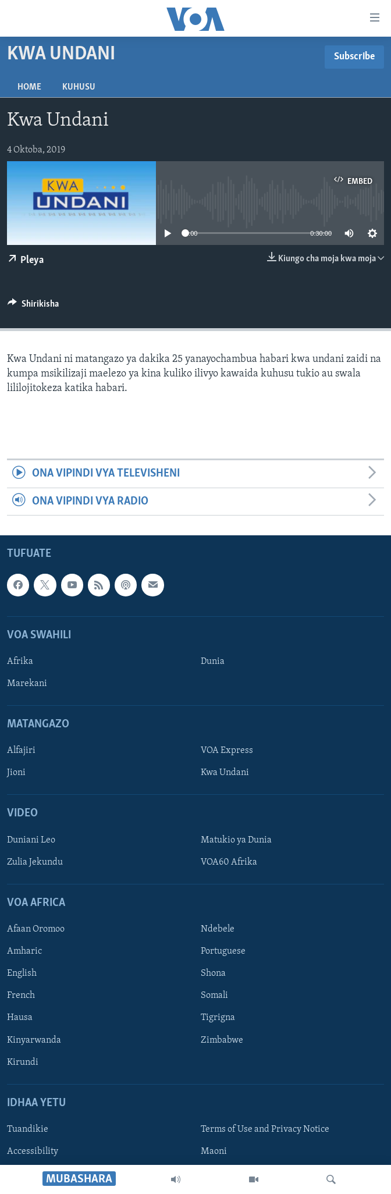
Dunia (213, 661)
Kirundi (22, 1062)
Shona (213, 973)
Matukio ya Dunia (236, 840)
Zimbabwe (222, 1040)
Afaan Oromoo (36, 929)
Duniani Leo (31, 840)
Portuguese (223, 951)
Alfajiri (21, 751)
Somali (214, 996)
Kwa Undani (225, 773)
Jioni (16, 773)
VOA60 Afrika (229, 862)
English (22, 973)
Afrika (20, 661)
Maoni (214, 1151)
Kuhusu (78, 87)
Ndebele (217, 929)
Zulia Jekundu (35, 862)
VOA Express (227, 751)
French (21, 996)
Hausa (20, 1018)
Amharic (24, 951)
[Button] (33, 307)
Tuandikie (27, 1129)
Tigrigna (218, 1018)
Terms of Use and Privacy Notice (265, 1129)
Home (29, 87)
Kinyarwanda (34, 1040)
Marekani (27, 683)
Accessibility (32, 1151)
